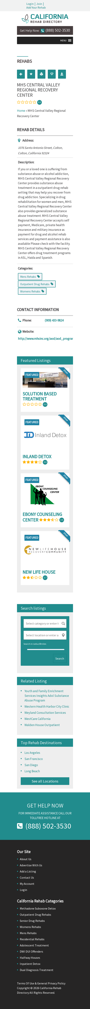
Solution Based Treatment (40, 396)
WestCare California (37, 719)
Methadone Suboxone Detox (38, 908)
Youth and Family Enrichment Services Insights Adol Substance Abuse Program (46, 695)
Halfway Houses (30, 957)
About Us (25, 859)
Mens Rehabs (28, 933)
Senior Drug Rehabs (32, 921)
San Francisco (33, 759)
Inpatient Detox (30, 964)
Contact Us (27, 877)
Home (21, 111)
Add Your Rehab (36, 7)
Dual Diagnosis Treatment (36, 970)
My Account (27, 884)
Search (59, 658)
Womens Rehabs (30, 927)
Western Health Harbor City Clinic (46, 706)
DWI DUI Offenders (31, 951)
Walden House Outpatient (42, 725)
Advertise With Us (31, 865)
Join (39, 4)
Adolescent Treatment (34, 945)
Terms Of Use (25, 983)
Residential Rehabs (32, 939)
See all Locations (45, 781)
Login (30, 4)
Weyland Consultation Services (45, 713)
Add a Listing (28, 871)
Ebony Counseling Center (42, 517)
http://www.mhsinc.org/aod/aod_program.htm (49, 339)
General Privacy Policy (51, 983)
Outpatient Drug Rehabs (35, 914)
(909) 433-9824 (54, 320)
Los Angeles (32, 753)
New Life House (39, 572)
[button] (63, 40)
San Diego (31, 765)
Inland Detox (37, 457)
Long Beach (32, 771)
